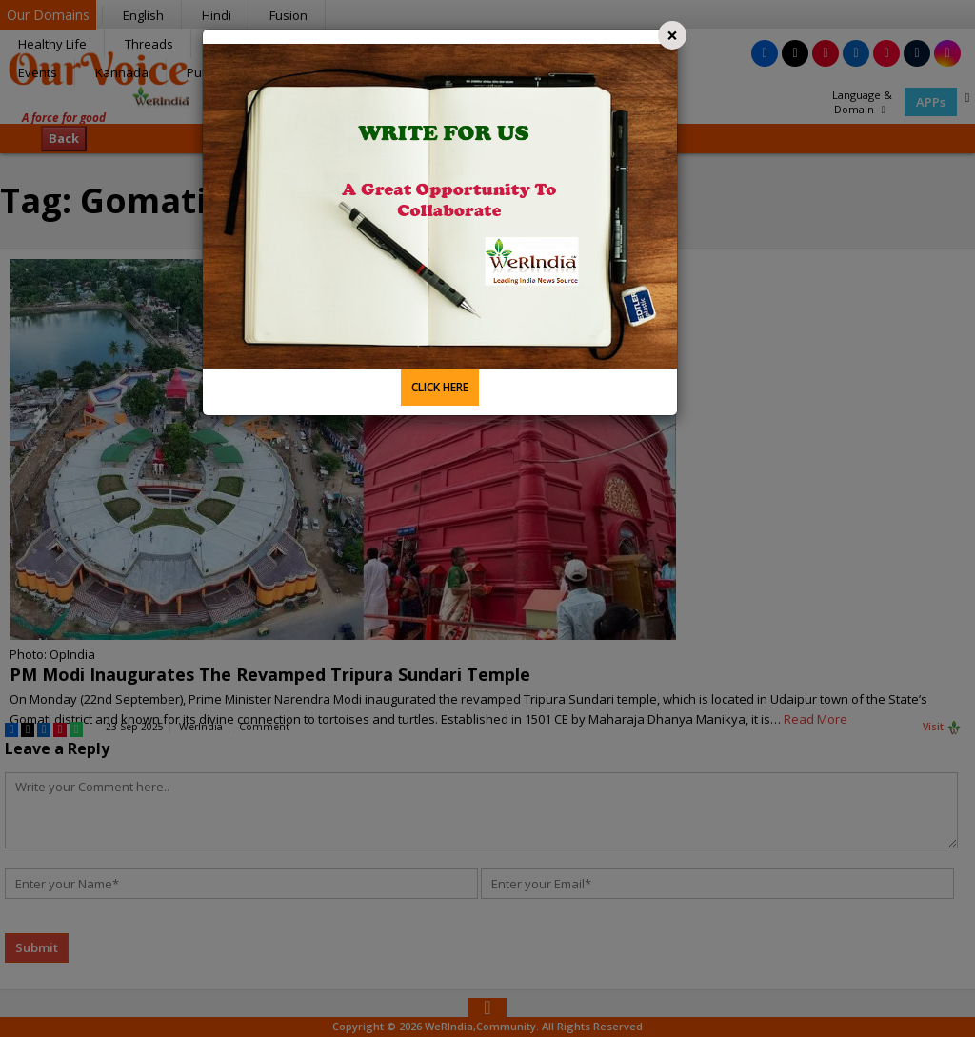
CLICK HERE (439, 387)
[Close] (672, 35)
